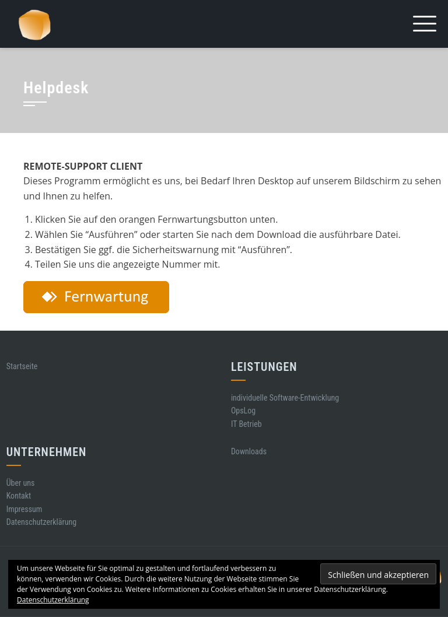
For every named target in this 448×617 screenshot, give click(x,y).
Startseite (22, 366)
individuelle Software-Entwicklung (285, 397)
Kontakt (19, 495)
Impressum (24, 509)
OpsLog (243, 410)
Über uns (20, 483)
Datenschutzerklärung (41, 522)
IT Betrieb (246, 424)
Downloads (249, 451)
